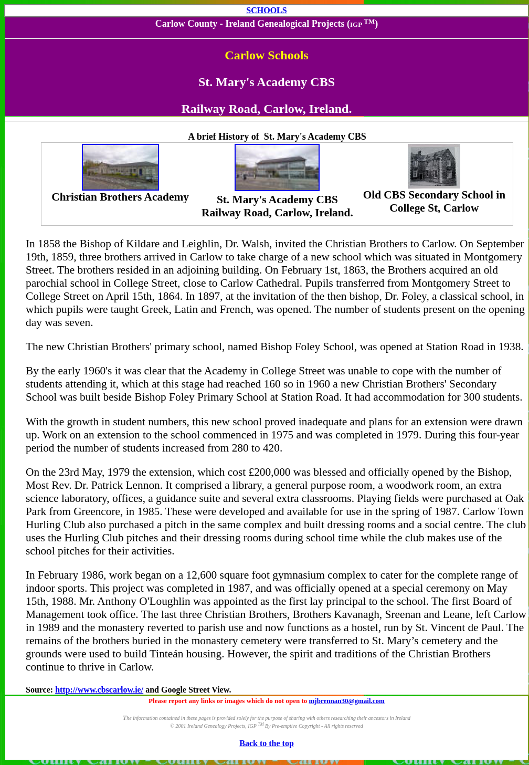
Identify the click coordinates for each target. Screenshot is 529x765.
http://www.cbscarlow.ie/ (99, 689)
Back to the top (266, 743)
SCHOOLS (266, 10)
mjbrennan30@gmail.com (347, 701)
